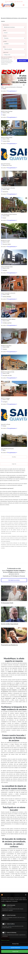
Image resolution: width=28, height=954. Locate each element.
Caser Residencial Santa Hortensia (9, 214)
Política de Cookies (5, 940)
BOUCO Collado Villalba (6, 137)
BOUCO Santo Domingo (6, 111)
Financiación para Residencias (9, 645)
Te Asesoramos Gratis (7, 603)
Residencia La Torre (5, 240)
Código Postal (5, 52)
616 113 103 (20, 1)
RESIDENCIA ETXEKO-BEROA (8, 319)
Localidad (5, 41)
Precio (4, 46)
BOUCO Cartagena (5, 398)
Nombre (4, 30)
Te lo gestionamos (12, 91)
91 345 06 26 (10, 1)
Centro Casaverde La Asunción (8, 293)
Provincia (4, 35)
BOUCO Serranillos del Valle (7, 371)
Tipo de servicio (6, 24)
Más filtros (14, 456)
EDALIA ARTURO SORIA (7, 266)
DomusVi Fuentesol (5, 163)
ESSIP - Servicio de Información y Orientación (11, 87)
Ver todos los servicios (14, 580)
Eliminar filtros (15, 58)
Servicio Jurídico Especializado (9, 624)
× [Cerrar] (25, 895)
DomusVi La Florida (5, 424)
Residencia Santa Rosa (6, 345)
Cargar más (14, 463)
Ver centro (4, 91)
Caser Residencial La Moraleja (8, 188)
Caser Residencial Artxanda (7, 448)
